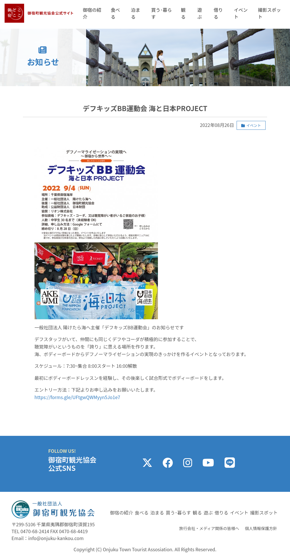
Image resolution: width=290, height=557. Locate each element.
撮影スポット (269, 13)
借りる (218, 13)
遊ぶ (199, 13)
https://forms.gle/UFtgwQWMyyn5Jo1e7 (77, 397)
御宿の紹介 (92, 13)
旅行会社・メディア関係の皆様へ (209, 528)
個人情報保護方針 (261, 528)
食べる (115, 13)
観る (183, 13)
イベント (241, 13)
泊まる (135, 13)
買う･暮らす (161, 13)
